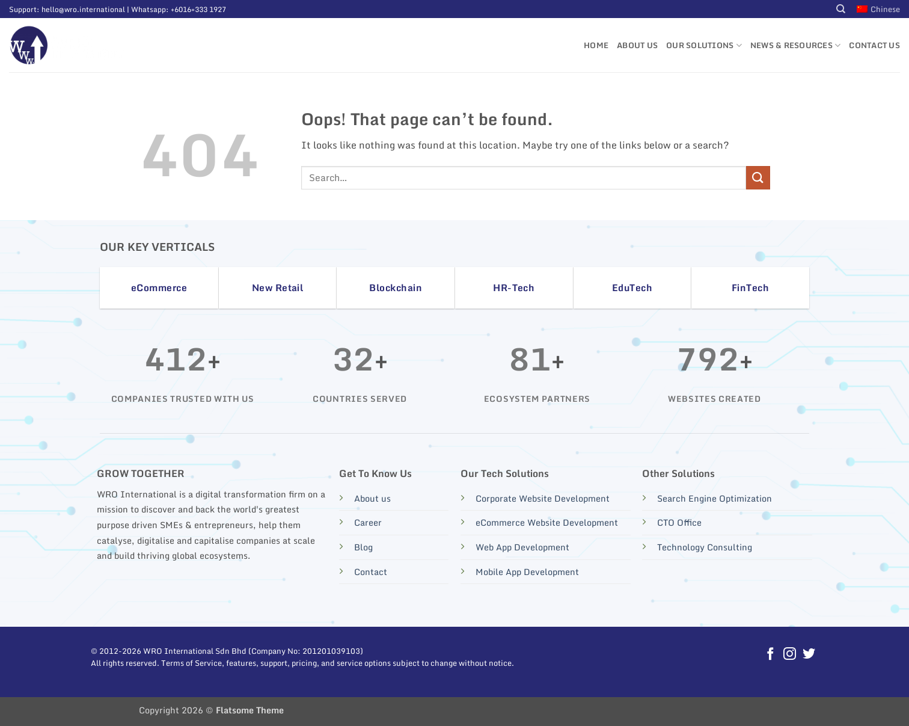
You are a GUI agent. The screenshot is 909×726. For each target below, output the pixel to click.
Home (596, 45)
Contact (370, 572)
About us (372, 498)
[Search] (840, 9)
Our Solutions (704, 45)
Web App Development (522, 547)
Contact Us (874, 45)
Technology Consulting (704, 547)
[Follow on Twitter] (808, 655)
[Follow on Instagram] (789, 655)
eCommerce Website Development (547, 522)
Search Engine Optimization (714, 498)
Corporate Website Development (543, 498)
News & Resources (795, 45)
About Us (637, 45)
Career (368, 522)
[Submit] (758, 177)
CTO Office (679, 522)
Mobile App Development (527, 572)
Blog (363, 547)
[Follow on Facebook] (770, 655)
